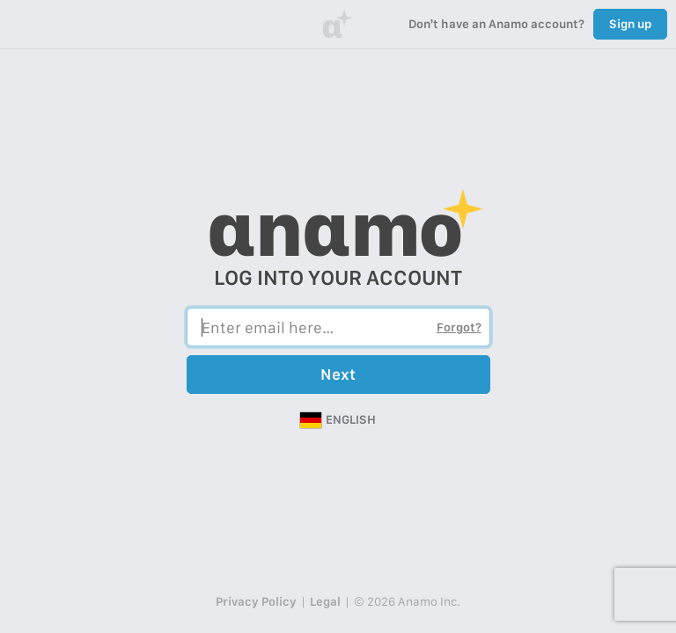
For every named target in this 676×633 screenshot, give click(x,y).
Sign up (630, 24)
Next (338, 374)
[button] (338, 420)
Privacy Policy (256, 601)
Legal (325, 601)
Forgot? (459, 327)
